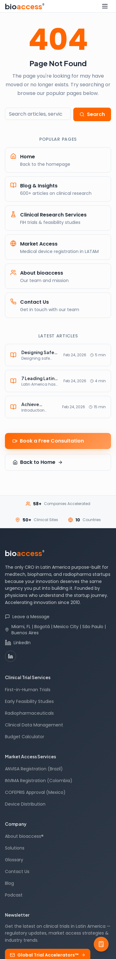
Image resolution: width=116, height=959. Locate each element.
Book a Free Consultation (48, 440)
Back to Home (38, 462)
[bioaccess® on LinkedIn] (58, 643)
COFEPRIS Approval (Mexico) (35, 792)
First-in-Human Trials (27, 690)
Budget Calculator (24, 737)
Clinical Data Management (34, 725)
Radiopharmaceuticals (29, 713)
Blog (9, 883)
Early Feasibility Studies (29, 701)
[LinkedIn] (10, 656)
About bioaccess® (24, 836)
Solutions (14, 848)
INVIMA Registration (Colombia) (38, 780)
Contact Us (17, 871)
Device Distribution (25, 804)
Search (92, 114)
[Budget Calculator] (101, 944)
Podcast (14, 895)
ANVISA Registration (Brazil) (34, 769)
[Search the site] (38, 114)
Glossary (14, 860)
